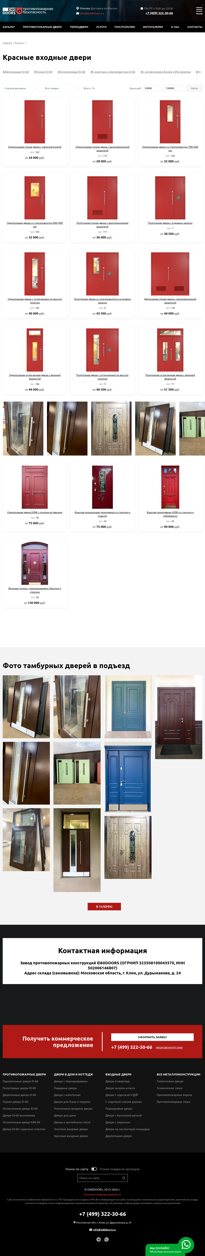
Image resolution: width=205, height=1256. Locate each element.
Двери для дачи (65, 1115)
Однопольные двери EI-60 (20, 1081)
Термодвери (79, 26)
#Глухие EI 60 (74, 71)
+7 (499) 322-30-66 (159, 13)
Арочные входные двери (71, 1135)
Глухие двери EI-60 (15, 1101)
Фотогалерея (153, 26)
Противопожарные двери (42, 26)
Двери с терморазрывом (70, 1081)
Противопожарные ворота (174, 1094)
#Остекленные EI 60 (102, 71)
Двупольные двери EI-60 (19, 1094)
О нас (175, 26)
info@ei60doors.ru (90, 13)
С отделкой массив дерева (123, 1101)
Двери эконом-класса (120, 1088)
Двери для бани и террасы (72, 1101)
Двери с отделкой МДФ (121, 1094)
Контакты (194, 26)
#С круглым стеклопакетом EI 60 (144, 71)
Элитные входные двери (71, 1129)
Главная (7, 42)
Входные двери (118, 1074)
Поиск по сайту (77, 1169)
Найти (194, 88)
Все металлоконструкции (178, 1074)
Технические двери (170, 1081)
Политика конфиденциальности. (102, 1194)
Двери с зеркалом (117, 1122)
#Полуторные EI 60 (15, 71)
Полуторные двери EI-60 (19, 1088)
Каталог (9, 26)
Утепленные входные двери (73, 1108)
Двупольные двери (118, 1135)
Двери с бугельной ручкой (123, 1115)
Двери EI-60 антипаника (19, 1115)
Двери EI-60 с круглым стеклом (24, 1129)
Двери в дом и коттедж (73, 1074)
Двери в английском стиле (72, 1122)
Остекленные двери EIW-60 (21, 1122)
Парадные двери (65, 1088)
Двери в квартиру (117, 1081)
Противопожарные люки (173, 1101)
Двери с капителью (67, 1094)
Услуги (101, 26)
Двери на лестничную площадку (127, 1129)
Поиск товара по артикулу (120, 1169)
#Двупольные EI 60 (47, 71)
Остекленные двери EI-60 (20, 1108)
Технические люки (170, 1088)
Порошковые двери (118, 1108)
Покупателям (124, 26)
